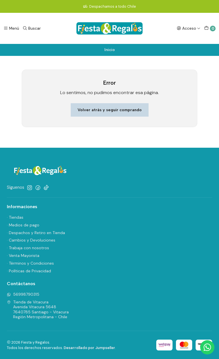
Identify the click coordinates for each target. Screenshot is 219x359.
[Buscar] (32, 28)
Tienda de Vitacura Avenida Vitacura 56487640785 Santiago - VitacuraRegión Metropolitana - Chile (38, 309)
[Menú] (11, 28)
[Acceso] (189, 28)
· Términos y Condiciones (30, 263)
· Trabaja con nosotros (28, 247)
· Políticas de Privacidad (29, 270)
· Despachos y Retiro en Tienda (36, 232)
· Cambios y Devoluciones (31, 240)
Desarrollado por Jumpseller (89, 347)
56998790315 (23, 294)
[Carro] (210, 28)
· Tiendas (15, 217)
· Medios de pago (23, 225)
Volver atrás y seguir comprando (110, 109)
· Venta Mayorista (23, 255)
